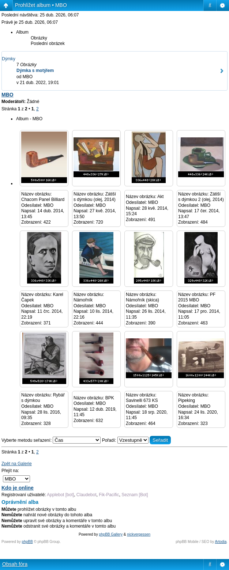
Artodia (221, 542)
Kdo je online (17, 488)
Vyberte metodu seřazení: (51, 440)
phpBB (27, 542)
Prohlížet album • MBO (41, 5)
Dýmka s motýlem (35, 70)
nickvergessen (138, 534)
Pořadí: (136, 440)
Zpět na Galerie (16, 463)
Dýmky (8, 58)
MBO (7, 95)
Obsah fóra (14, 564)
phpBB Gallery (110, 534)
